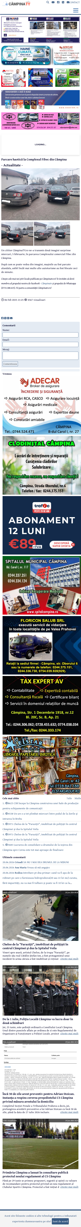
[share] (2, 318)
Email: (6, 340)
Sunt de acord (60, 1221)
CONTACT (73, 2)
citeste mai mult (69, 958)
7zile (69, 798)
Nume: (6, 330)
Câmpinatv (46, 283)
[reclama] (40, 42)
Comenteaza (10, 364)
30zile (77, 798)
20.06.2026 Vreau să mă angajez (26, 867)
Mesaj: (6, 349)
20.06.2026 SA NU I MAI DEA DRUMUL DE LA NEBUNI (36, 862)
